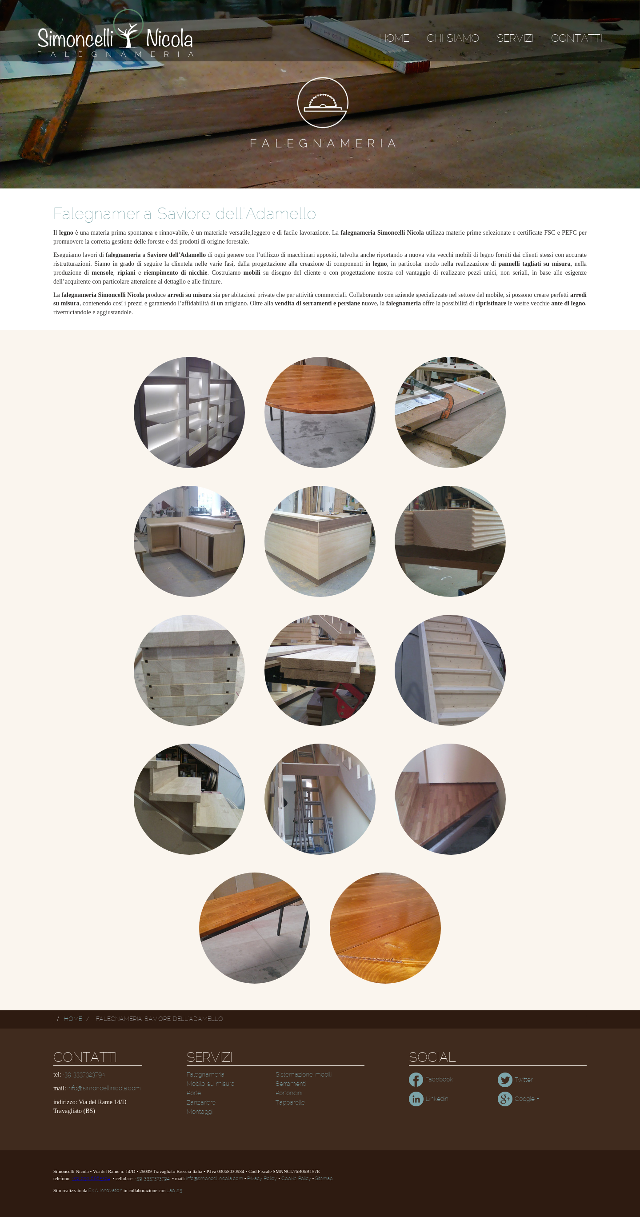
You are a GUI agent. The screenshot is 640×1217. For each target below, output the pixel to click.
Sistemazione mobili (304, 1075)
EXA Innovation (105, 1190)
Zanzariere (201, 1103)
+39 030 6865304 (91, 1178)
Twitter (515, 1080)
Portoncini (289, 1093)
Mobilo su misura (211, 1084)
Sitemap (323, 1178)
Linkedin (428, 1099)
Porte (194, 1093)
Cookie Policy (296, 1178)
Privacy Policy (262, 1178)
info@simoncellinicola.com (104, 1088)
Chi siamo (453, 38)
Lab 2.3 (174, 1190)
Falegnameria (205, 1075)
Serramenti (291, 1084)
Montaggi (199, 1112)
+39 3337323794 (84, 1075)
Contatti (576, 38)
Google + (518, 1099)
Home (394, 38)
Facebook (431, 1080)
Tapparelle (290, 1103)
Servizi (515, 38)
